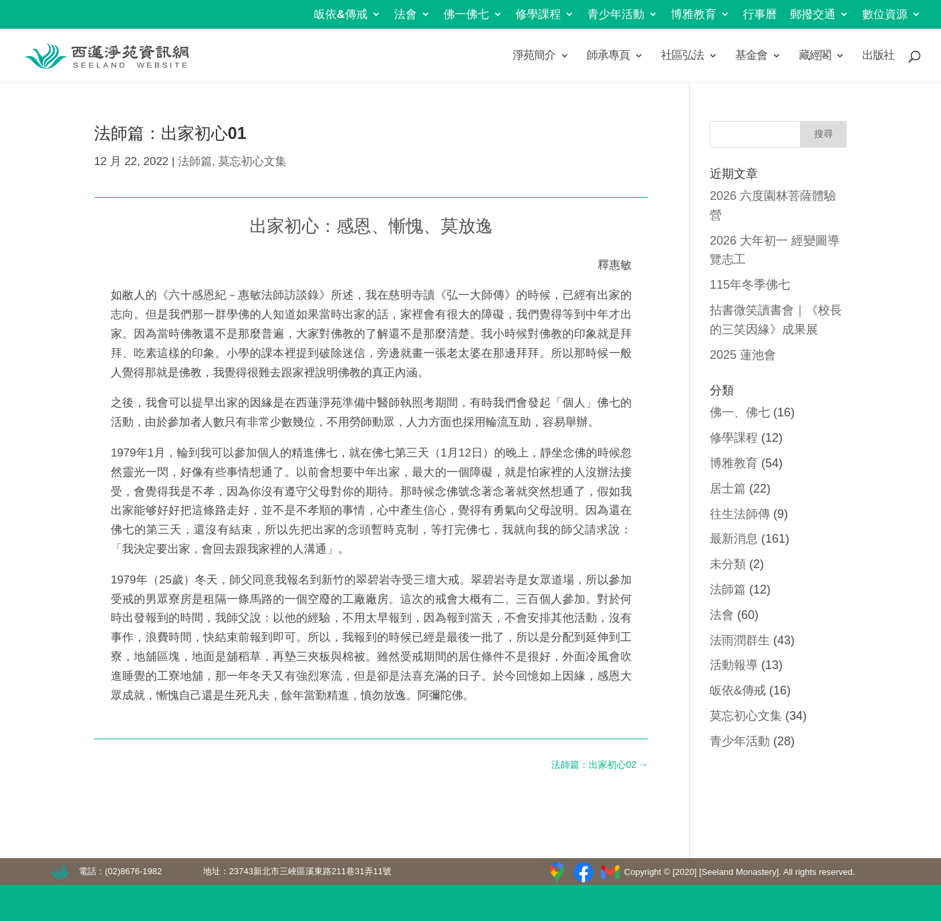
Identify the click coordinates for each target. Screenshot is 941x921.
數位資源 (885, 15)
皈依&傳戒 (341, 15)
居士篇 (728, 488)
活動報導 (734, 665)
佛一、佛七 (740, 412)
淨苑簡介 (534, 56)
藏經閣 (815, 56)
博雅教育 (693, 15)
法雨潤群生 (740, 640)
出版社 (878, 56)
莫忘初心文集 (253, 161)
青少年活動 (615, 15)
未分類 (728, 564)
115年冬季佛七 (750, 284)
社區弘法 (682, 56)
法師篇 (195, 161)
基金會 (751, 56)
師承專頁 (608, 56)
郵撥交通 (812, 15)
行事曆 (760, 15)
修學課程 (538, 15)
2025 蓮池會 (743, 355)
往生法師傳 (740, 514)
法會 (405, 15)
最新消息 (734, 538)
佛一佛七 (466, 15)
